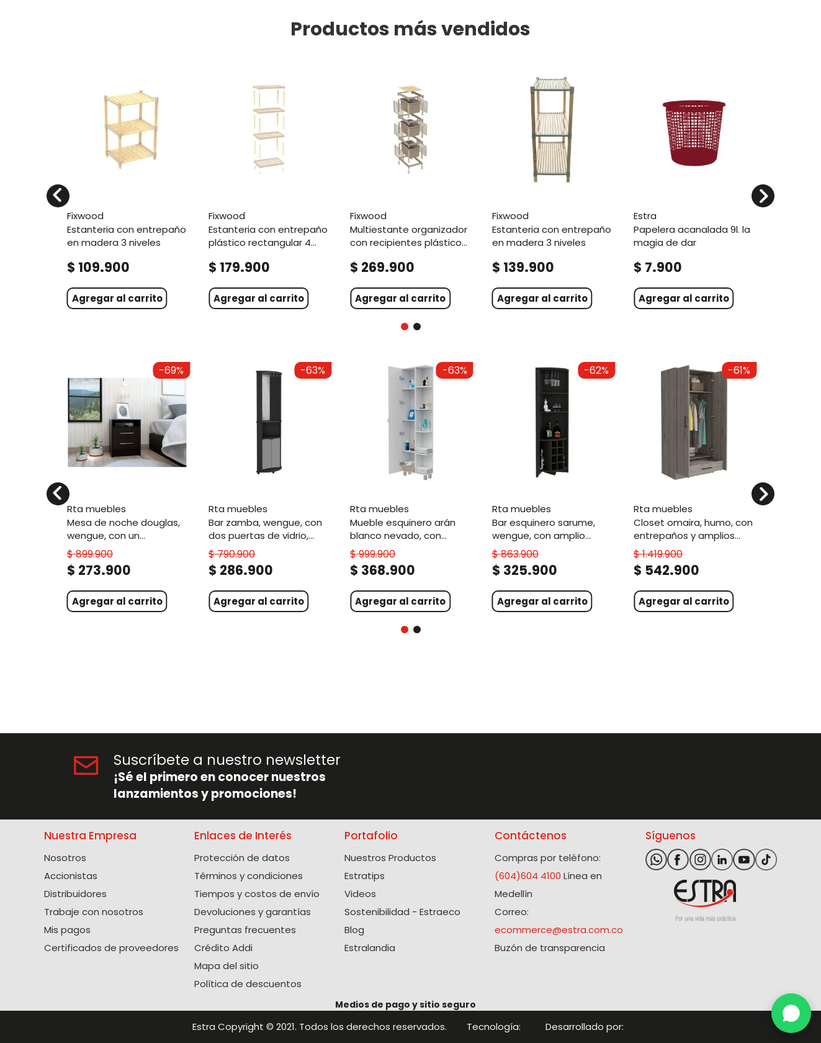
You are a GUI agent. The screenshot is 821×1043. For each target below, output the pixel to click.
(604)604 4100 (528, 875)
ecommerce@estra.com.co (559, 929)
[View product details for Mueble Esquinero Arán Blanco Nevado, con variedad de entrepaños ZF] (410, 486)
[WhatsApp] (791, 1013)
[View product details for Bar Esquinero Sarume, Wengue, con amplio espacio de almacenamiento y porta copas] (552, 486)
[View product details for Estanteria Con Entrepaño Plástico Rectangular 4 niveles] (269, 188)
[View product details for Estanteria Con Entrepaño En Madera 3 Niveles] (127, 188)
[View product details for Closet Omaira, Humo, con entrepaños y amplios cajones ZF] (694, 486)
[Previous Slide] (58, 195)
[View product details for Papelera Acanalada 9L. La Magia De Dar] (694, 188)
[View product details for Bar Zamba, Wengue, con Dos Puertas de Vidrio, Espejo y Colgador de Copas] (269, 486)
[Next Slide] (762, 195)
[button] (404, 326)
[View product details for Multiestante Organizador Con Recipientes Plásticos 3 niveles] (410, 188)
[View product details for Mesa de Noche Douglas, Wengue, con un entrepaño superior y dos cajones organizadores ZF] (127, 486)
